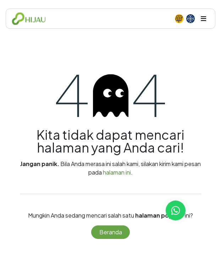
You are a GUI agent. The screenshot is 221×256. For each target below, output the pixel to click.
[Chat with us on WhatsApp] (176, 210)
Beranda (110, 232)
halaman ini (117, 172)
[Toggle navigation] (203, 19)
